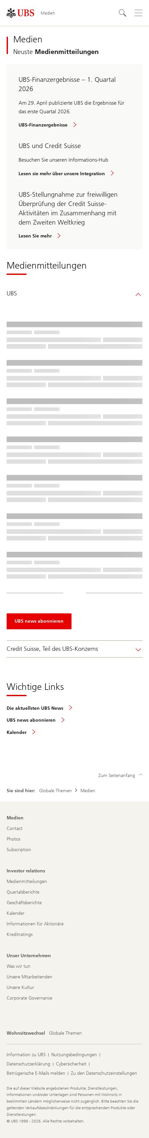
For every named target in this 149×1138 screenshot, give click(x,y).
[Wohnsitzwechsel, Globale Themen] (65, 1033)
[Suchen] (122, 13)
